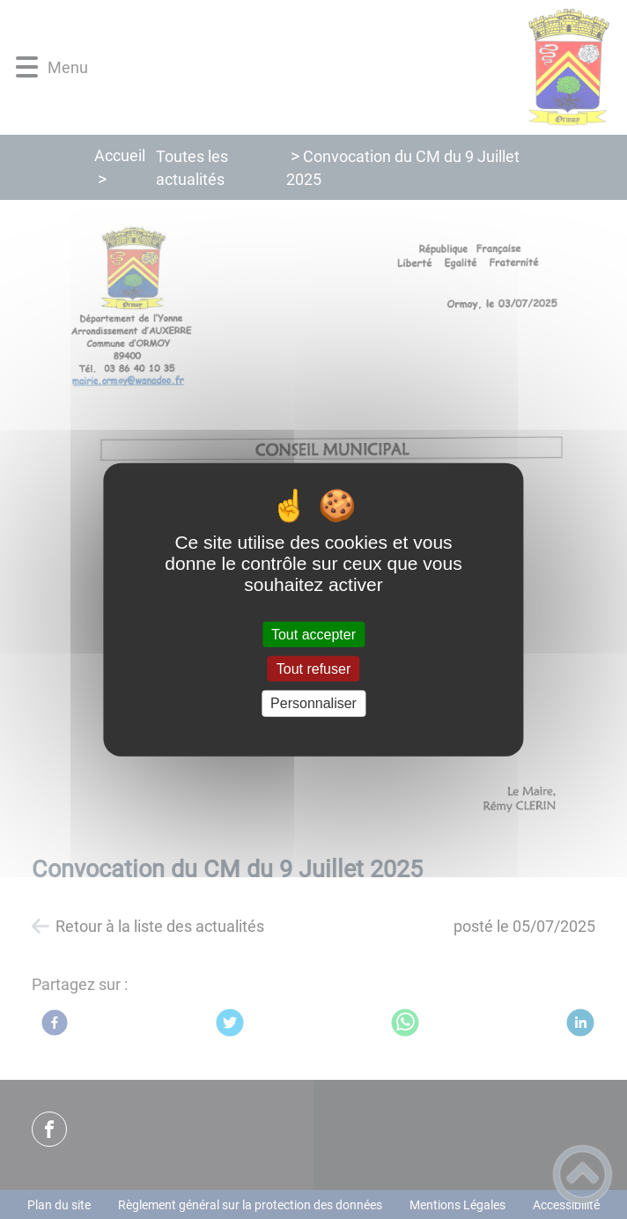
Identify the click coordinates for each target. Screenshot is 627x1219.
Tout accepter (313, 634)
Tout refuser (313, 668)
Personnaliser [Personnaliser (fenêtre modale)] (313, 703)
